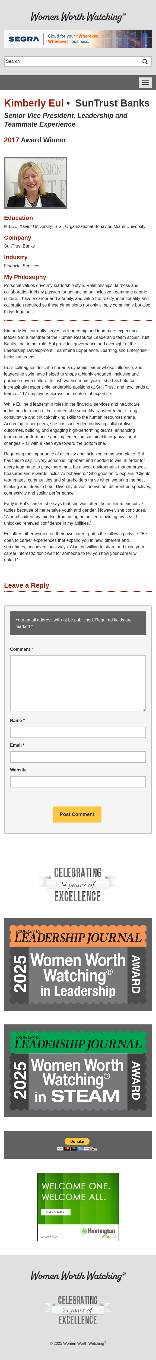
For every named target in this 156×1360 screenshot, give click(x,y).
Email (17, 745)
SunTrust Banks (112, 103)
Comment (21, 649)
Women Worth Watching (83, 1343)
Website (18, 770)
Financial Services (21, 266)
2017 (11, 140)
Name (17, 720)
